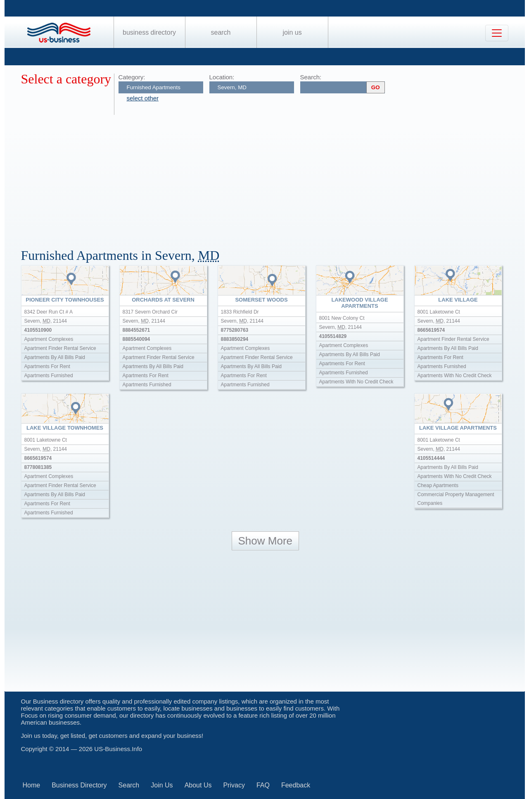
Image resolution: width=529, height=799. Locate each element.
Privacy (233, 785)
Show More (265, 541)
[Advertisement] (269, 177)
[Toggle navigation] (496, 33)
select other (143, 98)
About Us (198, 785)
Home (31, 785)
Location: (222, 77)
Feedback (295, 785)
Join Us (291, 32)
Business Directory (149, 32)
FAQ (263, 785)
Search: (311, 77)
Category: (132, 77)
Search (220, 32)
